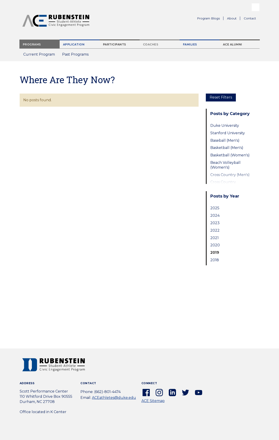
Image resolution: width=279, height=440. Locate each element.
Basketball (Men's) (226, 148)
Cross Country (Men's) (230, 175)
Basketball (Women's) (230, 155)
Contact (250, 18)
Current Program (39, 54)
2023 (215, 223)
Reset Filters (221, 97)
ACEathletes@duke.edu (114, 397)
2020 (215, 245)
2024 (215, 215)
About (233, 19)
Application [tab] (74, 44)
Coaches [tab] (150, 44)
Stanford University (227, 133)
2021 (214, 238)
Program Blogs (208, 18)
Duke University (224, 125)
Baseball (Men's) (224, 140)
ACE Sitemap (153, 401)
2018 (214, 260)
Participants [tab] (114, 44)
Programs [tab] (32, 44)
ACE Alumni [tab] (232, 44)
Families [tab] (190, 44)
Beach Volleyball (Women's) (225, 164)
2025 (214, 208)
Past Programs (77, 55)
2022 (215, 230)
